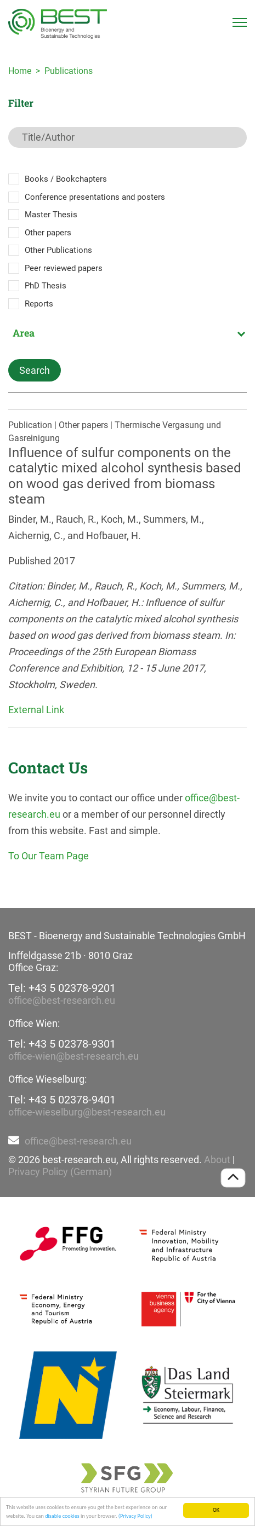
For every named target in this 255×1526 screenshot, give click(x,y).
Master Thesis (51, 214)
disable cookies (62, 1517)
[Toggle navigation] (240, 22)
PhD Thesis (45, 286)
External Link (36, 709)
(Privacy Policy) (135, 1517)
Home (19, 71)
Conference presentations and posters (95, 197)
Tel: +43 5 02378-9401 (62, 1099)
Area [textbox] (24, 332)
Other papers (48, 233)
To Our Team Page (48, 856)
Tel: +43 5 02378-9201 (62, 988)
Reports (39, 304)
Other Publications (58, 250)
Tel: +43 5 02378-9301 (62, 1043)
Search (34, 370)
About (217, 1159)
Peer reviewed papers (64, 268)
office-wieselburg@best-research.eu (87, 1112)
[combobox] (127, 332)
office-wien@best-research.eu (73, 1056)
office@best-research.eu (61, 1000)
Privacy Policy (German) (60, 1171)
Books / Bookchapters (66, 179)
